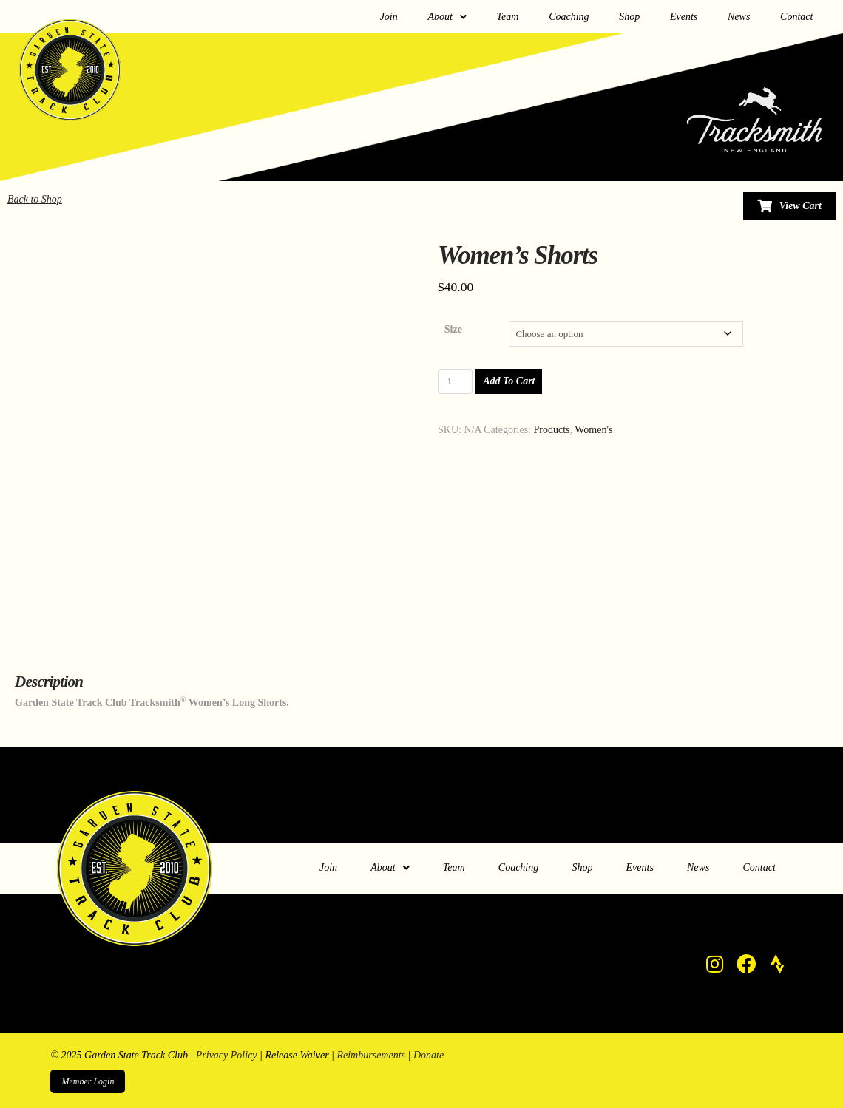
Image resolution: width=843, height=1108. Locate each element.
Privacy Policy (226, 1055)
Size (453, 329)
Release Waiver (296, 1055)
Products (552, 429)
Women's (593, 429)
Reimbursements (370, 1055)
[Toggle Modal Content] (789, 206)
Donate (428, 1055)
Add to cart (509, 381)
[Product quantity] (455, 381)
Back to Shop (34, 199)
